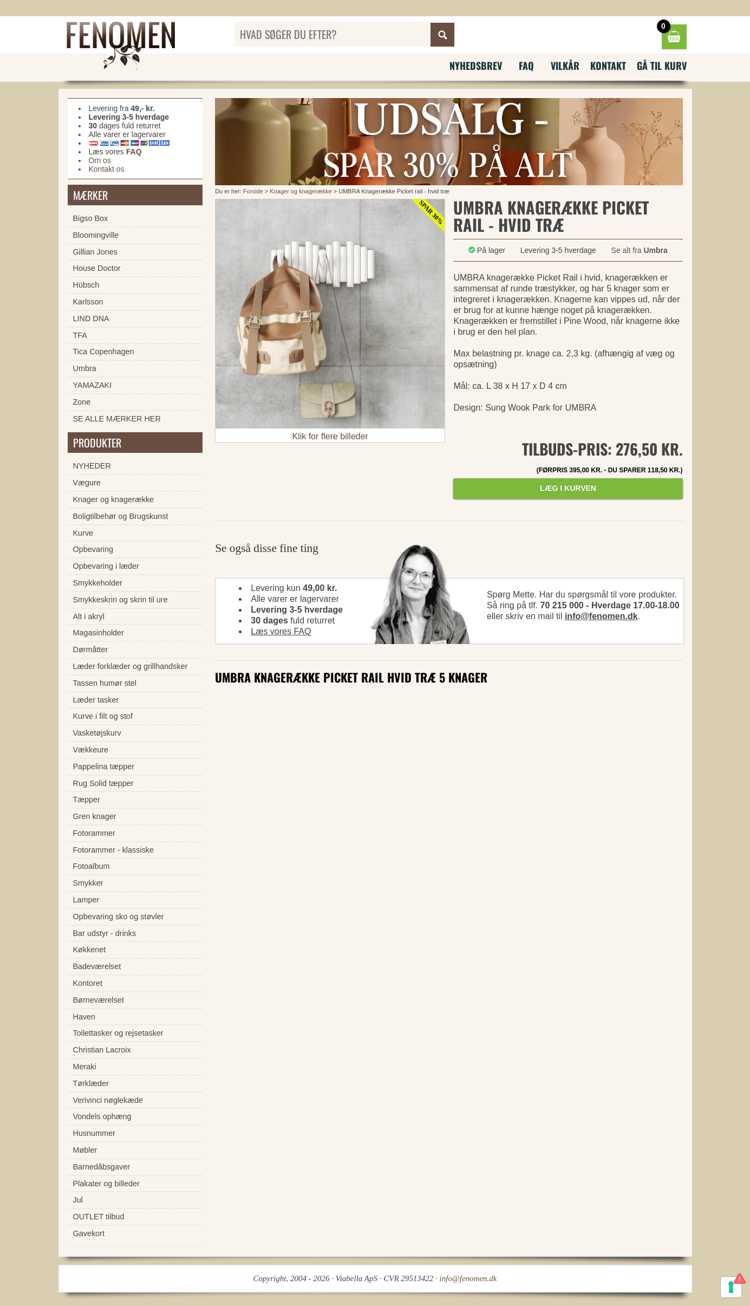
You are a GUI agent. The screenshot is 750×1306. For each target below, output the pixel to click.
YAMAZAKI (92, 385)
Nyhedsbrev (475, 66)
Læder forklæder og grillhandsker (130, 666)
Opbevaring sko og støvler (118, 916)
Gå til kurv (662, 66)
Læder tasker (96, 700)
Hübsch (86, 285)
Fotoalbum (91, 866)
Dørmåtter (90, 649)
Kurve (83, 533)
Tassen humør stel (105, 683)
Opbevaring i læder (106, 566)
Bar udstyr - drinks (104, 933)
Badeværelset (97, 966)
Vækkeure (91, 749)
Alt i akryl (89, 616)
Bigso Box (90, 218)
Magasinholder (98, 632)
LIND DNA (91, 318)
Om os (100, 160)
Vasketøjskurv (97, 733)
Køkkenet (89, 949)
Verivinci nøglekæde (108, 1100)
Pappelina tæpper (104, 766)
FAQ (526, 66)
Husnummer (94, 1133)
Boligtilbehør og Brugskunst (120, 516)
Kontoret (87, 983)
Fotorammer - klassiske (113, 850)
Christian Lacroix (102, 1049)
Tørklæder (91, 1083)
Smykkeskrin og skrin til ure (120, 599)
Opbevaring (93, 549)
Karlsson (88, 301)
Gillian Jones (95, 252)
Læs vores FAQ (281, 631)
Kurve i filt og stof (103, 716)
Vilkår (565, 66)
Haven (84, 1016)
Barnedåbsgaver (102, 1166)
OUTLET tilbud (99, 1216)
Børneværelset (98, 1000)
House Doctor (97, 268)
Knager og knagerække (300, 191)
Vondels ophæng (102, 1116)
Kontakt (608, 66)
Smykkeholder (97, 583)
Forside (253, 191)
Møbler (85, 1150)
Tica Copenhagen (103, 351)
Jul (78, 1199)
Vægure (87, 482)
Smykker (88, 883)
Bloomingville (96, 235)
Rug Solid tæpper (103, 783)
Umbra (84, 368)
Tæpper (86, 799)
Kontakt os (107, 169)
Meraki (84, 1066)
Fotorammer (94, 833)
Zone (82, 402)
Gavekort (89, 1233)
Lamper (86, 899)
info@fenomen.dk (601, 616)
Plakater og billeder (106, 1183)
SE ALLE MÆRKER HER (117, 418)
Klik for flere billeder (330, 436)
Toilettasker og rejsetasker (118, 1033)
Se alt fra (639, 250)
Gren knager (94, 816)
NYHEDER (92, 466)
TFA (80, 335)
